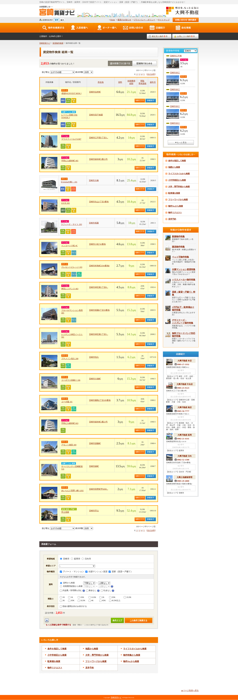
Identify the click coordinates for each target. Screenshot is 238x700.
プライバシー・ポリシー (144, 20)
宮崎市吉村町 (95, 92)
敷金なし (91, 590)
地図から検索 (91, 648)
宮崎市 (64, 559)
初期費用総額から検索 (71, 586)
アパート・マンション (72, 571)
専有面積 (142, 83)
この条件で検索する (138, 620)
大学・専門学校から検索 (97, 655)
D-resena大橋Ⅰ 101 (69, 182)
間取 (142, 81)
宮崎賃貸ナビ (44, 43)
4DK (102, 600)
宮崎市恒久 (94, 357)
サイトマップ (164, 20)
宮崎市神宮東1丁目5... (98, 334)
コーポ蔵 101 (67, 402)
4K (91, 600)
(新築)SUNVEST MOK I (71, 93)
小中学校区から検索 (56, 655)
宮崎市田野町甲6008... (98, 489)
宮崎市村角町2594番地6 (99, 266)
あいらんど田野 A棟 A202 (72, 490)
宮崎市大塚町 (95, 379)
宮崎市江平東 (176, 56)
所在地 (101, 82)
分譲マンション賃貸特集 (183, 269)
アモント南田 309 (68, 445)
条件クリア (117, 620)
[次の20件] (151, 74)
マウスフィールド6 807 (71, 139)
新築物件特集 (178, 236)
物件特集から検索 (131, 655)
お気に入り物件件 (186, 36)
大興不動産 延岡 (185, 435)
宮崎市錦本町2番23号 (98, 159)
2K (101, 597)
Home (112, 20)
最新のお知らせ (124, 20)
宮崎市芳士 (94, 511)
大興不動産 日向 (185, 456)
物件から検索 (131, 661)
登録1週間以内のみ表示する (73, 606)
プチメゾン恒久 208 (69, 358)
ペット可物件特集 (180, 257)
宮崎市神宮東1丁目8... (98, 287)
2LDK (127, 597)
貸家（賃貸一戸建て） (121, 571)
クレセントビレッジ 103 (71, 267)
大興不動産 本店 (185, 361)
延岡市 (75, 559)
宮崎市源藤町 (95, 443)
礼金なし (106, 590)
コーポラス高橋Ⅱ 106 (70, 380)
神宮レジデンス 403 (69, 289)
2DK (112, 597)
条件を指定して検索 (56, 648)
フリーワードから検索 (95, 661)
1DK (81, 597)
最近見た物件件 (160, 36)
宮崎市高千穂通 (96, 115)
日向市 (86, 559)
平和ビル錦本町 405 (69, 161)
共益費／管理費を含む (71, 590)
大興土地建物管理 (184, 477)
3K (62, 600)
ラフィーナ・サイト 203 (71, 224)
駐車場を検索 (53, 661)
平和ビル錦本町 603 (69, 423)
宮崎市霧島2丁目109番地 (100, 400)
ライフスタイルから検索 (134, 648)
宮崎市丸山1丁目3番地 (99, 202)
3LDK (81, 600)
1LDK (92, 597)
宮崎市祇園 (94, 223)
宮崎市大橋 (94, 180)
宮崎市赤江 (175, 72)
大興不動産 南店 (185, 407)
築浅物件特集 (178, 246)
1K (70, 597)
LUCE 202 (65, 203)
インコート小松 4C (69, 245)
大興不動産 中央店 (185, 384)
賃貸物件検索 (58, 43)
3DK (71, 600)
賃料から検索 (67, 583)
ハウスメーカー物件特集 (183, 279)
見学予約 (89, 667)
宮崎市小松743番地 (97, 244)
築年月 (153, 82)
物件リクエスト (54, 667)
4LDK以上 (115, 600)
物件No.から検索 (175, 206)
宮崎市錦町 (94, 466)
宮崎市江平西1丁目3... (98, 137)
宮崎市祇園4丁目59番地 (99, 310)
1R (62, 597)
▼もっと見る (181, 142)
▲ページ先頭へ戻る (190, 690)
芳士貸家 (65, 512)
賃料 (120, 82)
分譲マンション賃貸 (96, 571)
